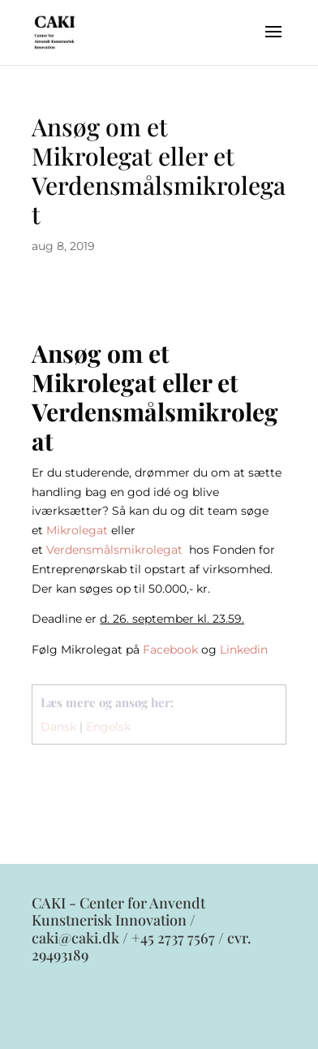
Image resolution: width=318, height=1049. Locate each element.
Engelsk (108, 726)
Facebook (170, 649)
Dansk (58, 726)
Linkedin (244, 649)
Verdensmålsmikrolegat (116, 549)
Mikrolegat (77, 530)
